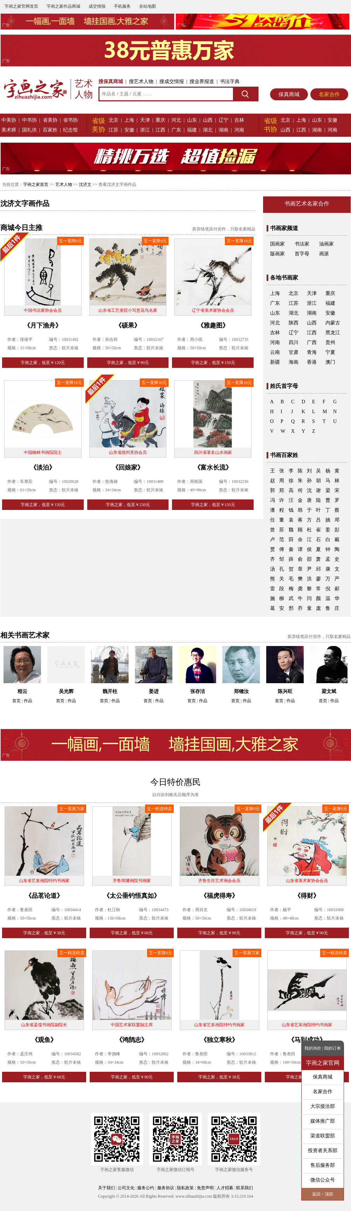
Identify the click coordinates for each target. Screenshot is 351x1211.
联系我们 (244, 1187)
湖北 (208, 130)
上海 (129, 120)
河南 (239, 130)
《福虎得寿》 (219, 895)
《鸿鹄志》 (131, 1039)
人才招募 (224, 1187)
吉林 (239, 120)
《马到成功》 (307, 1039)
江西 (160, 130)
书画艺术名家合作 (306, 204)
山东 (192, 120)
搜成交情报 (171, 81)
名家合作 (329, 94)
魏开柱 (110, 691)
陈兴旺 (285, 691)
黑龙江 (332, 332)
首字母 (302, 253)
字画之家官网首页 (21, 6)
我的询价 (312, 1048)
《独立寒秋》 (219, 1039)
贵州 (330, 342)
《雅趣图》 (213, 325)
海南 (293, 362)
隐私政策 (185, 1187)
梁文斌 (329, 691)
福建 (192, 130)
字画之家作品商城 (63, 6)
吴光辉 (66, 691)
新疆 (275, 362)
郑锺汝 (241, 691)
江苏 (113, 130)
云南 (275, 352)
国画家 (277, 244)
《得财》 (306, 895)
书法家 (302, 244)
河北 (176, 120)
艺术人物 (63, 184)
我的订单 (332, 1048)
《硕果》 (127, 325)
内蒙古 (332, 322)
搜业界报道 (202, 81)
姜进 (154, 691)
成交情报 (97, 6)
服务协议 (165, 1187)
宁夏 (330, 352)
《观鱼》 (44, 1039)
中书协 (29, 120)
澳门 (330, 362)
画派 (324, 253)
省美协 (50, 120)
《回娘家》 (128, 467)
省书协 (70, 120)
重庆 (160, 120)
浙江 (145, 130)
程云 (22, 691)
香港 (312, 362)
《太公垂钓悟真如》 (131, 895)
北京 (113, 120)
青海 (312, 352)
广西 (312, 342)
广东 (176, 130)
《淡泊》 (42, 467)
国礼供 (29, 130)
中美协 (8, 120)
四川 (293, 342)
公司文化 (126, 1187)
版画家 (277, 253)
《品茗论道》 (44, 895)
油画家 (326, 244)
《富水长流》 (213, 467)
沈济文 (85, 184)
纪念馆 (70, 130)
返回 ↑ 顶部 (322, 1194)
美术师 (8, 130)
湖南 (223, 130)
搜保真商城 (110, 81)
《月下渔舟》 (43, 325)
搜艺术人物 (141, 81)
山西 (208, 120)
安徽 (129, 130)
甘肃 (293, 352)
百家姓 (50, 130)
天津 (145, 120)
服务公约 (145, 1187)
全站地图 (147, 6)
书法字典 (230, 81)
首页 (16, 700)
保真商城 (289, 94)
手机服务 (122, 6)
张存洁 (197, 691)
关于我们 (106, 1187)
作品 (28, 700)
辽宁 (223, 120)
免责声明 (205, 1187)
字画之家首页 (35, 184)
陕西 (293, 322)
